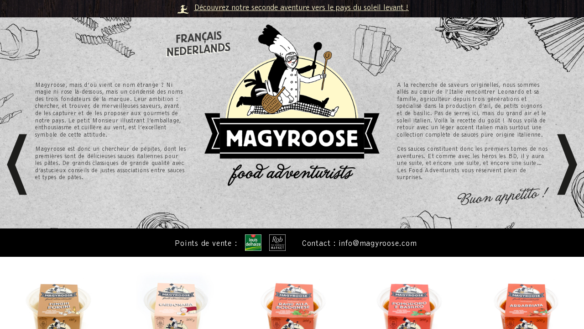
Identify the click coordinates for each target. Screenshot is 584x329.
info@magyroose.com (378, 244)
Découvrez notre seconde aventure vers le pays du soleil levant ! (301, 8)
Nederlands (198, 50)
